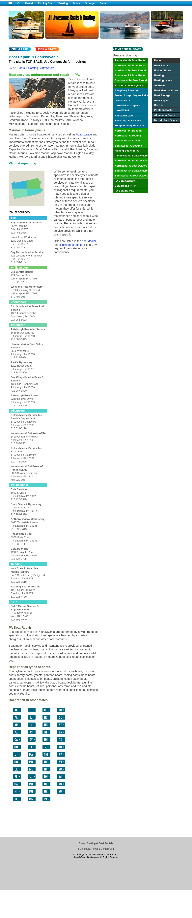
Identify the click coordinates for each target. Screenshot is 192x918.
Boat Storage (162, 95)
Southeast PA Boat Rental (130, 75)
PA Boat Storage (125, 180)
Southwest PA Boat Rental (131, 80)
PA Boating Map (124, 190)
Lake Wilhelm (123, 110)
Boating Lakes (163, 80)
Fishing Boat (45, 3)
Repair (104, 3)
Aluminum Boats (164, 115)
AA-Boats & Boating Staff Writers (33, 68)
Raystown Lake (124, 115)
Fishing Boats (162, 70)
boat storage (84, 134)
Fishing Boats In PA (127, 150)
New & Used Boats (165, 120)
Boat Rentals (162, 65)
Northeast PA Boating (128, 135)
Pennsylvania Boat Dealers (131, 155)
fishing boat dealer (71, 244)
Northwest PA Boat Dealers (131, 160)
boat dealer (89, 241)
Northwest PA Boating (128, 130)
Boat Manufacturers (166, 90)
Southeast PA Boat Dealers (131, 170)
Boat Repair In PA (125, 185)
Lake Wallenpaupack (127, 105)
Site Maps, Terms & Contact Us (96, 848)
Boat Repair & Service (162, 103)
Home (157, 60)
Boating (63, 3)
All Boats (159, 85)
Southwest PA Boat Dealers (131, 175)
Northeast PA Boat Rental (130, 70)
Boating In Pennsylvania (130, 85)
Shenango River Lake (128, 120)
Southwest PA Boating (128, 145)
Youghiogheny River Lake (130, 125)
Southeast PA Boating (128, 140)
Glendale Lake (123, 100)
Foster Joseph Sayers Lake (131, 95)
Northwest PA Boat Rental (130, 65)
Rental (29, 3)
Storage (90, 3)
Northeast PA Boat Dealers (131, 165)
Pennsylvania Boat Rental (130, 60)
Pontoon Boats (163, 110)
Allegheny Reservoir (127, 90)
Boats (76, 3)
